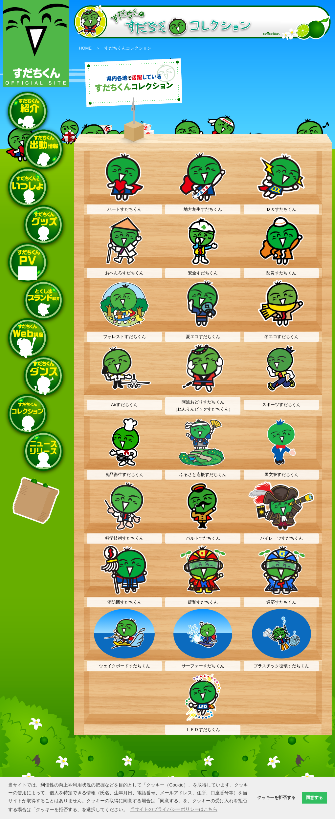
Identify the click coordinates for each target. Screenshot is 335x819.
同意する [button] (314, 797)
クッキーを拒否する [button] (276, 797)
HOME (85, 48)
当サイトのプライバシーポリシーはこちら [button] (173, 809)
